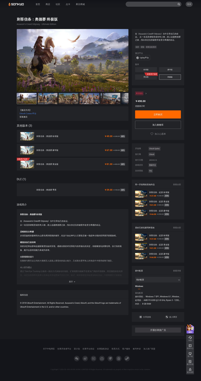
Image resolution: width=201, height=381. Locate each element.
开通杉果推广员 (158, 330)
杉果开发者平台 (64, 348)
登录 (189, 4)
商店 (48, 4)
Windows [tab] (139, 286)
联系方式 (115, 348)
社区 (58, 4)
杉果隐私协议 (103, 348)
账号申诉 (137, 348)
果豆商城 (80, 4)
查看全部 (177, 184)
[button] (72, 281)
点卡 (68, 4)
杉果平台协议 (88, 348)
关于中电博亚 (49, 348)
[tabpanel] (72, 172)
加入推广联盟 (149, 348)
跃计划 (77, 348)
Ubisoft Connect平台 (28, 113)
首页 (38, 4)
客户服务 (126, 348)
